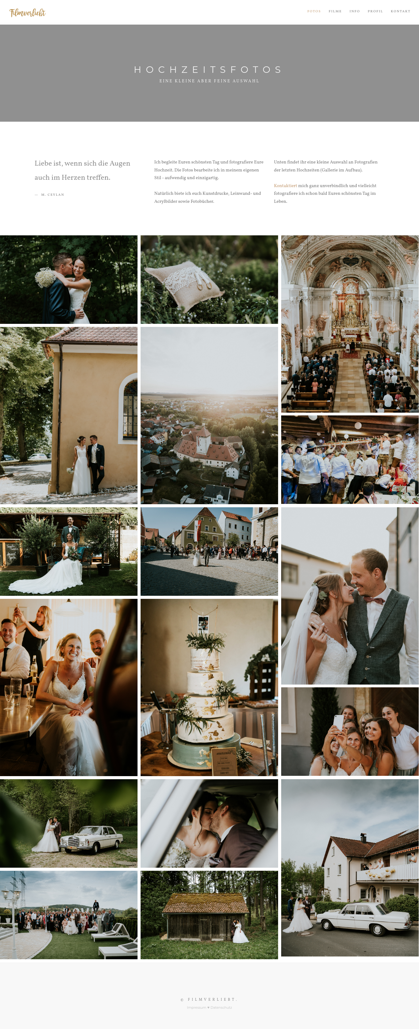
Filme (335, 11)
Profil (375, 11)
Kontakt (400, 11)
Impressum (196, 1007)
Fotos (314, 11)
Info (355, 11)
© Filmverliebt (208, 999)
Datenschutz (221, 1007)
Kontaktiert (285, 186)
